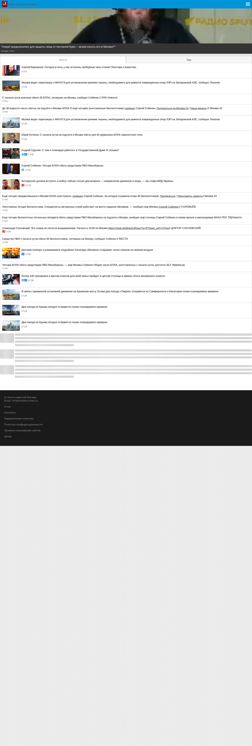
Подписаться (167, 196)
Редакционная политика (19, 418)
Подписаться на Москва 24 (172, 108)
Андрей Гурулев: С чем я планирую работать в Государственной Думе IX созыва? (70, 150)
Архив (8, 436)
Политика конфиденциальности (23, 424)
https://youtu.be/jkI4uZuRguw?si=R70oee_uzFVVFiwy (138, 228)
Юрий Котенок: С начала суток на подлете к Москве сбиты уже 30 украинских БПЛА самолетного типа (82, 134)
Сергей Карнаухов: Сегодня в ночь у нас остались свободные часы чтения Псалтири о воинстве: (79, 67)
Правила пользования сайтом (22, 430)
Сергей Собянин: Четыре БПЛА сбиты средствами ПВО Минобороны (62, 165)
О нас (7, 406)
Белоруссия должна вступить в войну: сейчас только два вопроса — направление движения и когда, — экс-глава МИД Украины (97, 181)
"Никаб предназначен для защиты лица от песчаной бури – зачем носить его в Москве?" (58, 46)
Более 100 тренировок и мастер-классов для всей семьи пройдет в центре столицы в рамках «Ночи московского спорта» (93, 276)
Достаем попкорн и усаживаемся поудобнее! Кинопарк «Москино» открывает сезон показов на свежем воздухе (87, 249)
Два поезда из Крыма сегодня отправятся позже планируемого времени (64, 306)
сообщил (130, 108)
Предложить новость (189, 196)
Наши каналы (198, 108)
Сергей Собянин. (169, 206)
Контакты (10, 412)
